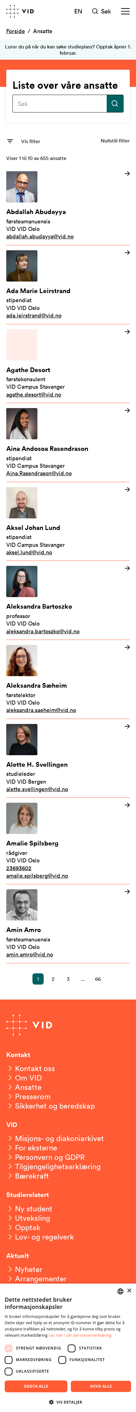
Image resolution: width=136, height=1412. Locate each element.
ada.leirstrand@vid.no (33, 315)
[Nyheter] (24, 1269)
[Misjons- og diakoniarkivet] (55, 1138)
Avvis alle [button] (101, 1386)
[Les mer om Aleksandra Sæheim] (68, 679)
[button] (68, 1402)
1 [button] (38, 979)
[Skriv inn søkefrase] (59, 104)
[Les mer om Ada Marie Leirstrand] (68, 284)
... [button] (83, 979)
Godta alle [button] (36, 1386)
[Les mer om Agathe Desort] (68, 363)
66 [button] (98, 979)
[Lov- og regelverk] (40, 1236)
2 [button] (53, 979)
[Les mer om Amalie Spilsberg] (68, 841)
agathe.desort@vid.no (33, 394)
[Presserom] (28, 1096)
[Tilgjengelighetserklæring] (53, 1166)
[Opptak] (23, 1227)
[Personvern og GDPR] (45, 1157)
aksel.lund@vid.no (29, 552)
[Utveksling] (28, 1218)
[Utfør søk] (115, 104)
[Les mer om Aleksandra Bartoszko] (68, 600)
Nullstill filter (115, 140)
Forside (15, 31)
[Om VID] (24, 1077)
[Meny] (125, 11)
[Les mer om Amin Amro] (68, 923)
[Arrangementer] (36, 1278)
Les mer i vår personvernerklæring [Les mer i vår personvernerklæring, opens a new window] (80, 1335)
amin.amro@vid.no (29, 954)
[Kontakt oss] (30, 1068)
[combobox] (120, 1291)
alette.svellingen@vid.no (37, 789)
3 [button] (68, 979)
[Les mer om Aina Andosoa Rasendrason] (68, 442)
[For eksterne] (31, 1147)
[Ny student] (29, 1208)
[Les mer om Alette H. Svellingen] (68, 758)
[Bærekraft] (27, 1175)
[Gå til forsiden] (20, 11)
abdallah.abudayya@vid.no (40, 236)
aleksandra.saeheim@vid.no (41, 710)
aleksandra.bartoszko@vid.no (43, 631)
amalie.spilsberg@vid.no (37, 875)
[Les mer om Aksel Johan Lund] (68, 521)
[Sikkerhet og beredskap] (50, 1105)
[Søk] (101, 11)
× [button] (129, 1291)
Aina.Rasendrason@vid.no (39, 473)
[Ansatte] (23, 1087)
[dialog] (68, 1348)
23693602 (19, 868)
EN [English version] (78, 11)
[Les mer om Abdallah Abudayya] (68, 205)
